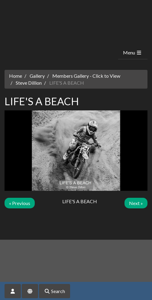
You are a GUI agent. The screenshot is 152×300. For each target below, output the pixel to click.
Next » (136, 203)
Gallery (37, 76)
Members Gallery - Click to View (86, 76)
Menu (132, 52)
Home (15, 76)
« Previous (19, 203)
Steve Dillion (29, 83)
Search (54, 291)
